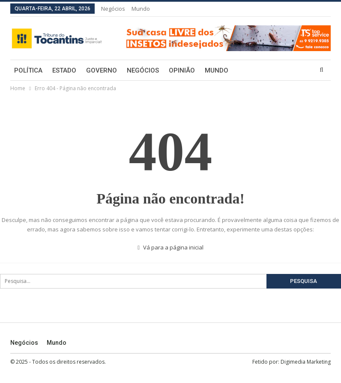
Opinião (182, 70)
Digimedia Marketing (306, 361)
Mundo (141, 8)
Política (28, 70)
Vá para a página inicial (170, 247)
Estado (64, 70)
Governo (101, 70)
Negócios (113, 8)
